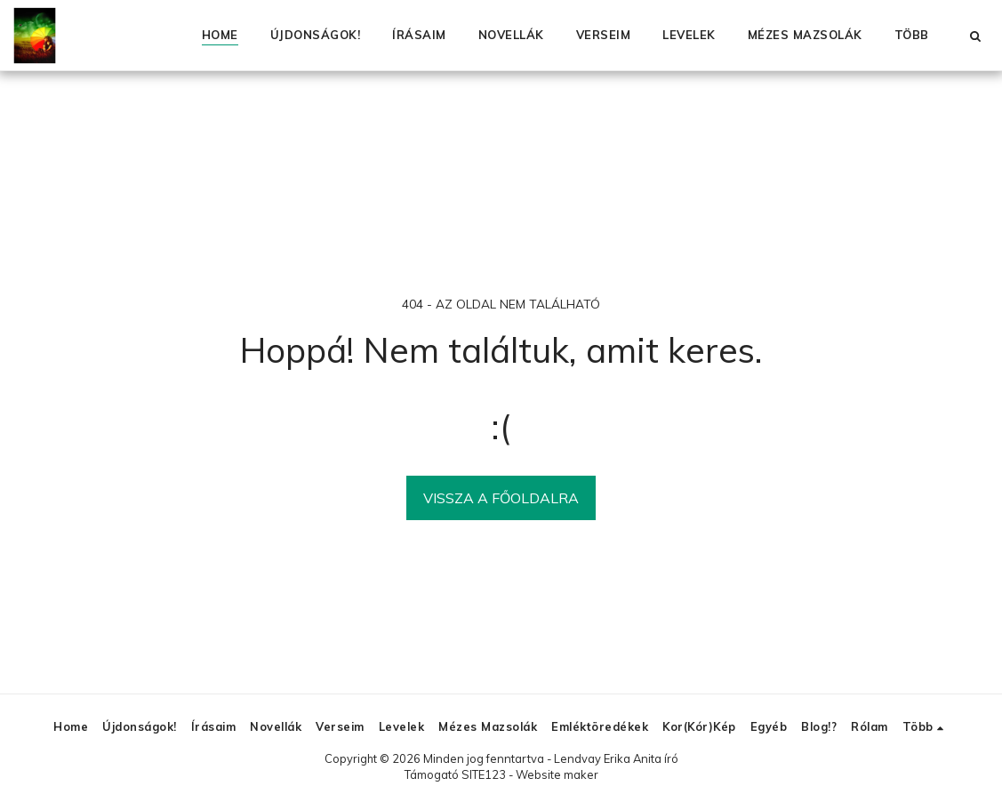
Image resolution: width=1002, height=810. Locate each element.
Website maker (557, 774)
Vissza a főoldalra (501, 498)
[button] (975, 35)
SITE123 (483, 774)
